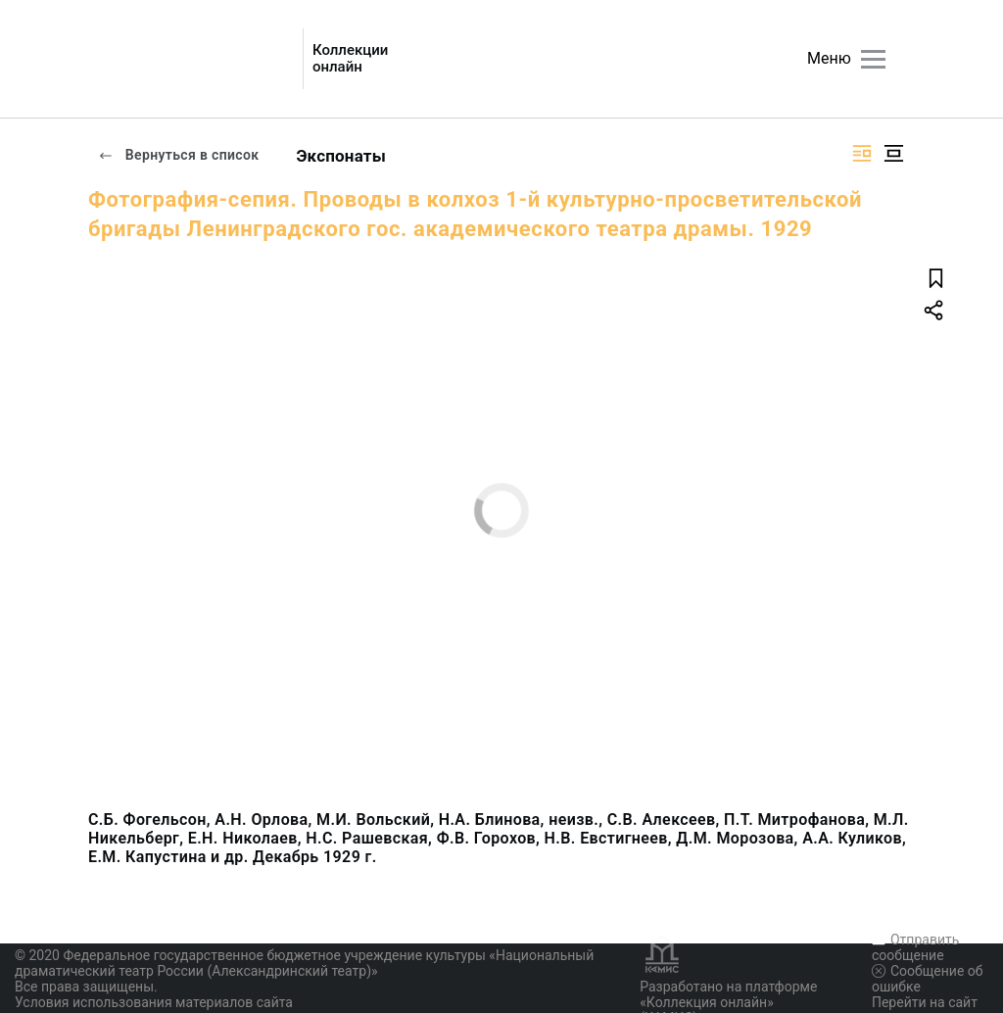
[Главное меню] (873, 59)
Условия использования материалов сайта (154, 1002)
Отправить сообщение (915, 947)
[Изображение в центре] (893, 153)
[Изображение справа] (862, 153)
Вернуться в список (178, 155)
